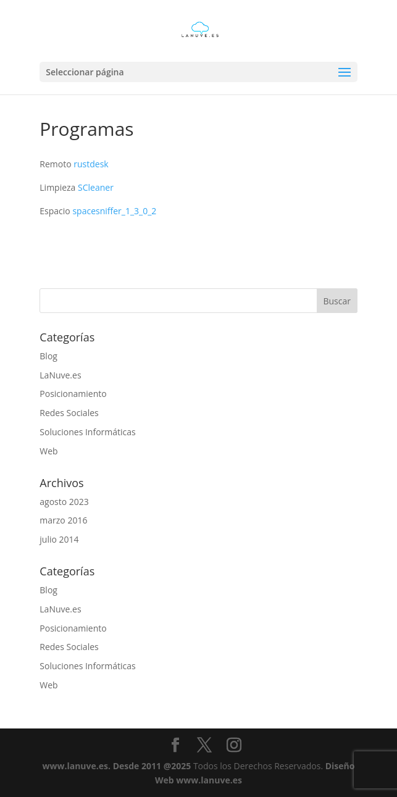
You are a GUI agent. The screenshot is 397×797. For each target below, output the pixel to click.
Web (48, 451)
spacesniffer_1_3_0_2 (114, 211)
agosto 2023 (64, 501)
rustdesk (90, 164)
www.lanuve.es (76, 766)
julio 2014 (59, 539)
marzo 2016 (63, 520)
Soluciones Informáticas (87, 432)
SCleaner (96, 187)
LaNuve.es (60, 375)
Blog (48, 356)
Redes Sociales (69, 413)
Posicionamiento (73, 393)
